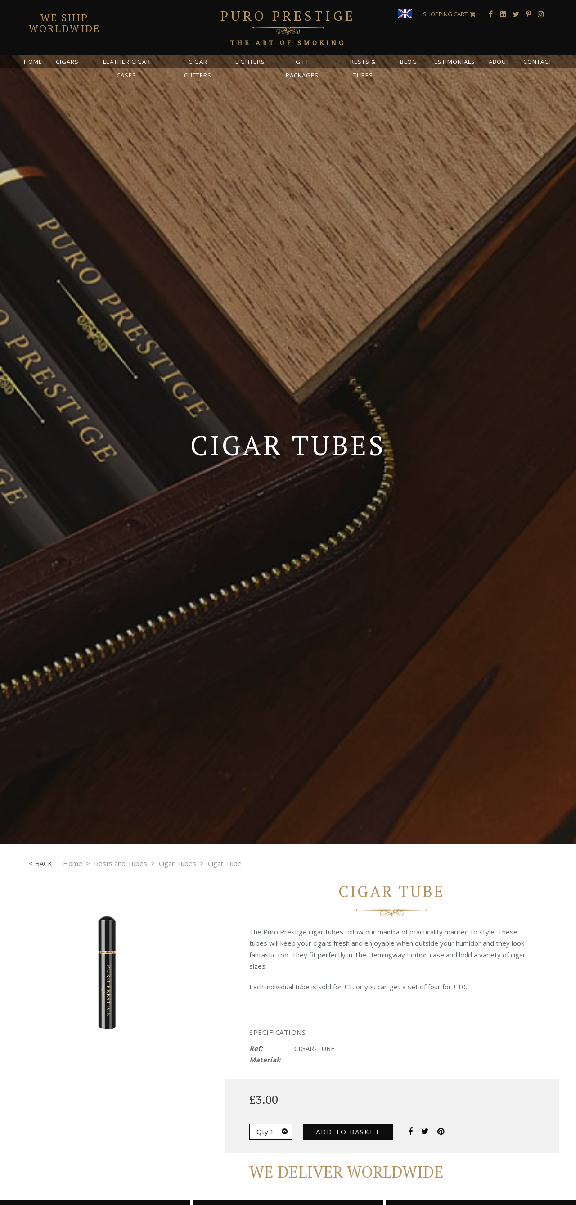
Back (43, 863)
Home (33, 62)
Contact (537, 62)
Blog (408, 62)
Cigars (67, 62)
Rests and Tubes (120, 863)
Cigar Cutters (198, 68)
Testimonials (453, 62)
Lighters (250, 62)
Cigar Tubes (177, 863)
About (499, 62)
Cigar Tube (225, 863)
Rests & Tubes (363, 68)
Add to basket (348, 1131)
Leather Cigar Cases (126, 68)
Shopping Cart (445, 14)
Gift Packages (302, 68)
